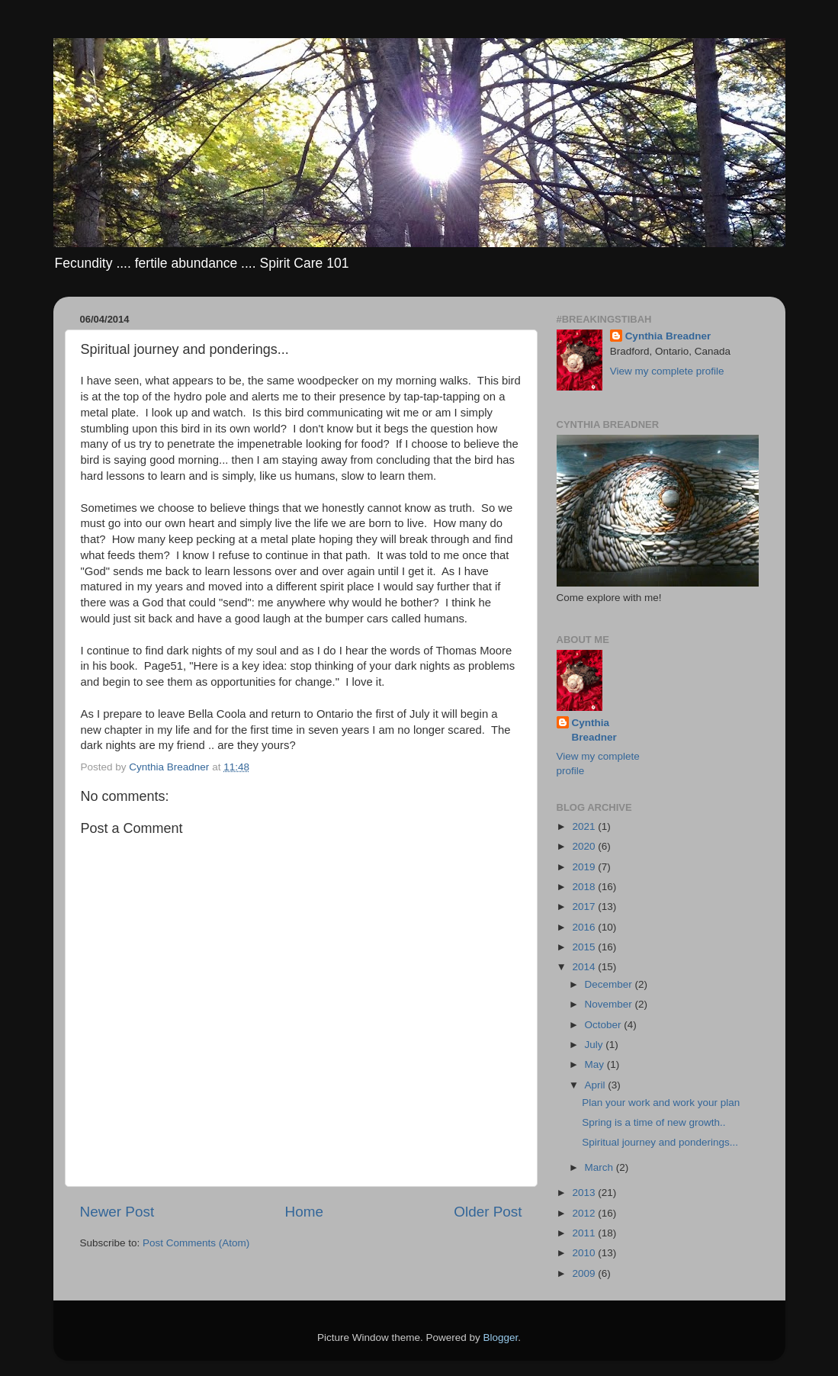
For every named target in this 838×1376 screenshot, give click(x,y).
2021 (585, 826)
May (596, 1064)
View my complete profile (667, 371)
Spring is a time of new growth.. (653, 1122)
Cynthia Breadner (668, 336)
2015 (585, 947)
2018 (585, 886)
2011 (585, 1233)
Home (304, 1212)
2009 (585, 1273)
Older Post (488, 1212)
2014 (585, 967)
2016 (585, 927)
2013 (585, 1192)
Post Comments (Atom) (196, 1243)
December (610, 984)
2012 (585, 1213)
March (600, 1167)
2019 (585, 867)
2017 (585, 906)
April (596, 1085)
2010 (585, 1253)
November (610, 1004)
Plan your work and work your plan (661, 1102)
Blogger (501, 1337)
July (595, 1044)
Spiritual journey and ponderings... (660, 1142)
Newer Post (117, 1212)
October (604, 1024)
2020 (585, 846)
